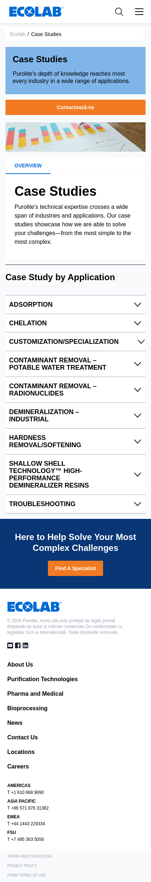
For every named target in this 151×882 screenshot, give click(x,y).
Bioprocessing (27, 708)
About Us (20, 665)
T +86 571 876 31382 (28, 808)
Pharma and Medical (35, 694)
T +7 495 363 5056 (25, 839)
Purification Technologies (42, 679)
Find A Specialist (75, 568)
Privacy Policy (22, 866)
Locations (21, 752)
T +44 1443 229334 (26, 823)
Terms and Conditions (29, 856)
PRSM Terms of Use (26, 875)
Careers (18, 766)
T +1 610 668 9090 (25, 792)
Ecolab (17, 34)
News (15, 723)
